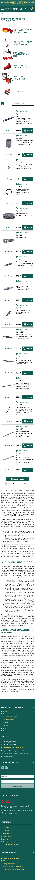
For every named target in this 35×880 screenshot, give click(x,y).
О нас (5, 711)
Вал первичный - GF (23, 237)
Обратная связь (8, 861)
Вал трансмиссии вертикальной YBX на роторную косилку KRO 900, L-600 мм (24, 434)
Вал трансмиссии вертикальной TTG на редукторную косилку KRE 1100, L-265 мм (24, 361)
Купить (29, 130)
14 (25, 483)
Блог (4, 728)
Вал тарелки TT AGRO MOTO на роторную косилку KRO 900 (24, 287)
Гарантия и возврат (10, 717)
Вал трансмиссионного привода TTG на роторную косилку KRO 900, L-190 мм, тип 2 (24, 121)
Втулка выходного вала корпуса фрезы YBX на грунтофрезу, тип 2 (24, 142)
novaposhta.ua (17, 807)
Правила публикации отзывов (13, 869)
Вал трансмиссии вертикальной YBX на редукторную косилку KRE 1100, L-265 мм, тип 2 (24, 411)
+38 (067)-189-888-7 (9, 742)
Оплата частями (8, 719)
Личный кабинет (26, 8)
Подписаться (17, 786)
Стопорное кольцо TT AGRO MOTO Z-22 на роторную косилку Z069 (24, 191)
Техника (6, 833)
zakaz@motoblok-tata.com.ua (13, 747)
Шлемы (5, 839)
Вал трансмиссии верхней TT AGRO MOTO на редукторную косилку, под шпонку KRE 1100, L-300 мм (24, 459)
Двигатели (6, 830)
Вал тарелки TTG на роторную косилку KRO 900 (23, 312)
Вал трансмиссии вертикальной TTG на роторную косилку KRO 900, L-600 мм (24, 385)
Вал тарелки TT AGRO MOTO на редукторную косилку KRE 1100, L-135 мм (24, 264)
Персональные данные (11, 858)
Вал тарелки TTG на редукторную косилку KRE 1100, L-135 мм (24, 336)
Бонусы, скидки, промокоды (13, 866)
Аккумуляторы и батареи (11, 842)
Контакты (6, 722)
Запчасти (5, 14)
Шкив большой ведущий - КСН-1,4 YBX (24, 214)
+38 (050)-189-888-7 (9, 744)
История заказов (9, 864)
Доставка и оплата (9, 714)
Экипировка (7, 836)
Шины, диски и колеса (11, 845)
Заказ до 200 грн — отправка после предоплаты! (17, 3)
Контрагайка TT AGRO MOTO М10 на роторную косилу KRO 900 (24, 167)
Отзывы (5, 725)
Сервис (5, 731)
